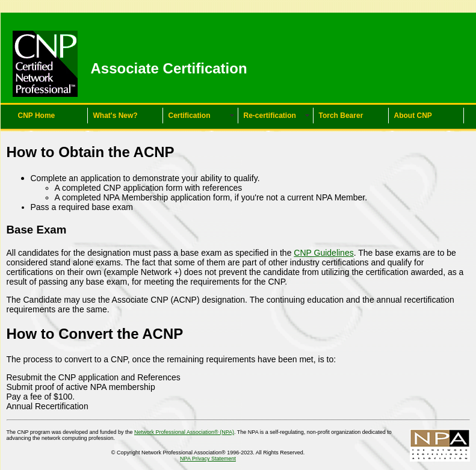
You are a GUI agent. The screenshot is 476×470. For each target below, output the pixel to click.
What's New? (115, 115)
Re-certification (270, 115)
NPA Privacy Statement (208, 459)
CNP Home (36, 115)
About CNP (413, 115)
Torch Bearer (341, 115)
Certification (189, 115)
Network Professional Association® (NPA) (184, 432)
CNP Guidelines (323, 253)
